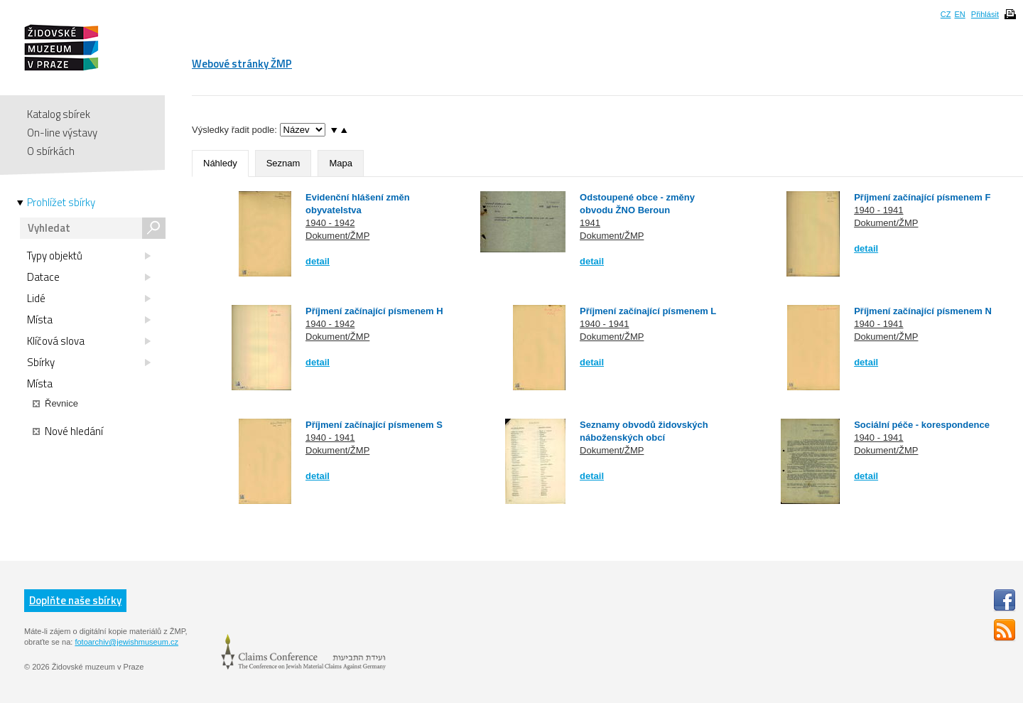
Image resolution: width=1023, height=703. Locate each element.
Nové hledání (68, 431)
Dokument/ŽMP (337, 235)
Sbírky (89, 362)
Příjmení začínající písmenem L (648, 311)
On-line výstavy (62, 132)
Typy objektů (89, 255)
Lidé (89, 298)
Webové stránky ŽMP (242, 63)
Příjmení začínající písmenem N (923, 311)
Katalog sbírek (58, 114)
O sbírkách (51, 151)
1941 (590, 223)
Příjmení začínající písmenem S (374, 424)
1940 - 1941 (878, 210)
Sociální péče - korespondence (922, 424)
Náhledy (220, 163)
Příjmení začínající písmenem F (922, 197)
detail (317, 261)
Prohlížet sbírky (61, 202)
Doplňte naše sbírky (75, 600)
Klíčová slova (89, 341)
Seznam (283, 163)
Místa (89, 319)
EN (959, 14)
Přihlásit (985, 14)
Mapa (340, 163)
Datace (89, 277)
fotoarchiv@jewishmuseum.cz (126, 642)
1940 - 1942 (329, 223)
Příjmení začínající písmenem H (374, 311)
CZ (946, 14)
